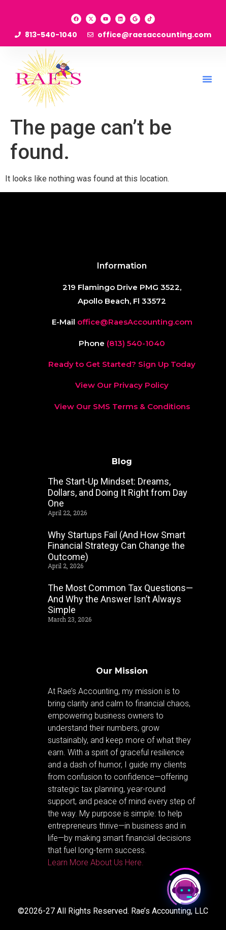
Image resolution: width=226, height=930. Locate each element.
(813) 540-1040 (136, 343)
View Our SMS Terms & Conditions (122, 406)
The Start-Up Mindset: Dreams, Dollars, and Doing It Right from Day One (117, 492)
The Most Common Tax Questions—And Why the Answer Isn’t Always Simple (120, 598)
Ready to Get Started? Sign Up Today (122, 364)
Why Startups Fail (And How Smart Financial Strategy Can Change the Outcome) (116, 545)
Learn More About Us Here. (97, 862)
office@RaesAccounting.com (134, 322)
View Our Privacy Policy (122, 385)
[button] (207, 79)
